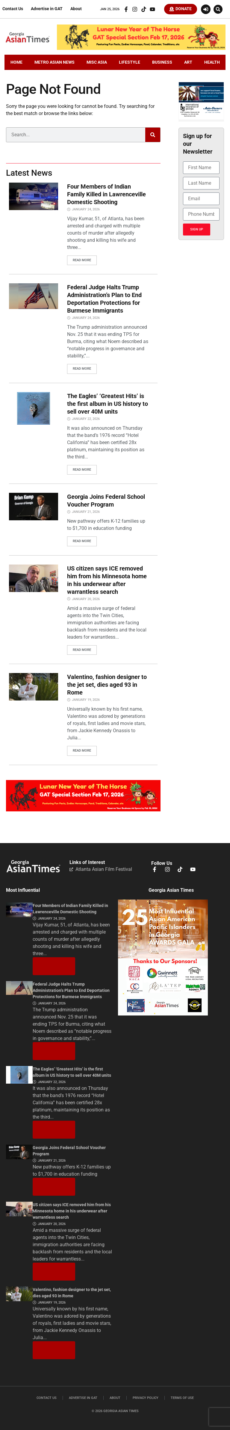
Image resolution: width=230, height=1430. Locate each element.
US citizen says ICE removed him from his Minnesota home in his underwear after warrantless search (72, 1209)
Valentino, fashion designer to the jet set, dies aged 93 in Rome (107, 683)
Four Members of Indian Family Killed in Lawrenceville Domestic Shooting (106, 195)
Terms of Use (182, 1396)
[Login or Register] (206, 9)
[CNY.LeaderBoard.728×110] (141, 49)
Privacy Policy (145, 1396)
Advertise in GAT (47, 9)
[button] (218, 9)
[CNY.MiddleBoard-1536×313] (83, 808)
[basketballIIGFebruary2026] (201, 119)
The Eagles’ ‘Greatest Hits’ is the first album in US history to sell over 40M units (107, 403)
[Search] (152, 136)
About (76, 9)
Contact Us (12, 9)
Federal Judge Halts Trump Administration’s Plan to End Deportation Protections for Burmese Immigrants (71, 989)
